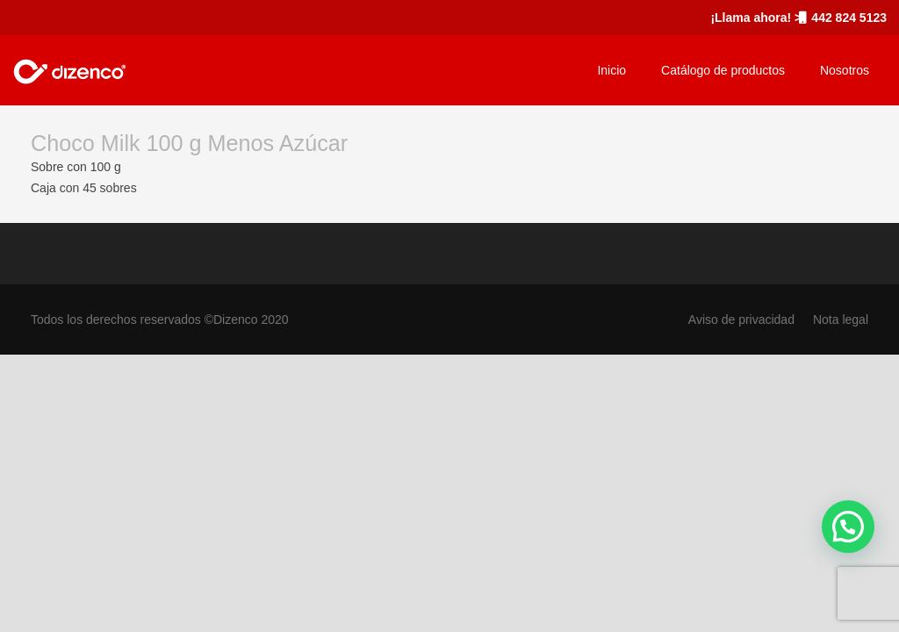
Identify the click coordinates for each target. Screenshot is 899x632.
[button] (848, 526)
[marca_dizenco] (69, 70)
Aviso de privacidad (741, 319)
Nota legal (840, 319)
